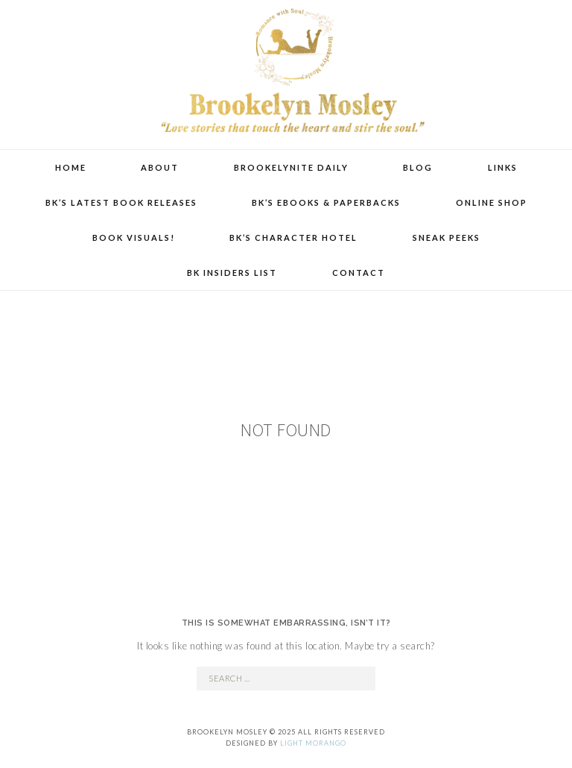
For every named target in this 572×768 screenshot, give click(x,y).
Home (70, 167)
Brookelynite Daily (291, 167)
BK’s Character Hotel (293, 237)
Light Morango (313, 743)
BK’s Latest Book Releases (121, 202)
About (160, 167)
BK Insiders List (232, 272)
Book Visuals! (133, 237)
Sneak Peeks (446, 237)
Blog (418, 167)
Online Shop (491, 202)
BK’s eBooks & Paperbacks (326, 202)
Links (503, 167)
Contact (358, 272)
